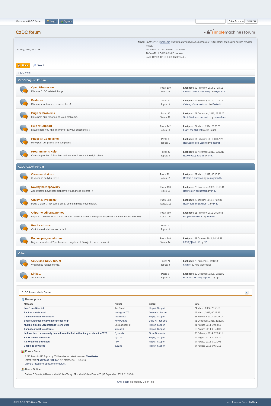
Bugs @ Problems (43, 113)
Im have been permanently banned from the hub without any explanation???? (65, 333)
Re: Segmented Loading (195, 143)
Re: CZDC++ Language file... (197, 277)
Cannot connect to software (39, 316)
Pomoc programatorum (46, 238)
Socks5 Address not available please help (46, 320)
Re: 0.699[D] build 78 (194, 155)
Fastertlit (216, 104)
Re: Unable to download (37, 337)
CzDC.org (165, 42)
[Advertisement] (135, 8)
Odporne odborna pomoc (47, 212)
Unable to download (34, 346)
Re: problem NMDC (193, 216)
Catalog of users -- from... (196, 104)
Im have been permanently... (197, 91)
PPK (210, 155)
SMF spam (123, 381)
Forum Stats (30, 351)
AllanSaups (120, 316)
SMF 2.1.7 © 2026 (22, 402)
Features (37, 100)
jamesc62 (119, 329)
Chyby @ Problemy (43, 199)
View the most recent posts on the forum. (45, 363)
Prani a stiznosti (41, 225)
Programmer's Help (44, 151)
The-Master (92, 356)
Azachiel (210, 216)
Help (228, 402)
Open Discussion (42, 87)
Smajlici (187, 265)
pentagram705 (214, 178)
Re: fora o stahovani (193, 178)
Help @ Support (41, 125)
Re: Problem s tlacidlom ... (196, 203)
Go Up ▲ (253, 402)
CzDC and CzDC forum (46, 260)
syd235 (118, 337)
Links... (36, 273)
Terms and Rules (239, 402)
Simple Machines (39, 402)
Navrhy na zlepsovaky (45, 186)
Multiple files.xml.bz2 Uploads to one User (46, 325)
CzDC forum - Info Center (37, 292)
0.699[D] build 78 (191, 242)
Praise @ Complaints (45, 138)
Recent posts (31, 299)
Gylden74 (220, 91)
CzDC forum (28, 32)
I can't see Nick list (192, 130)
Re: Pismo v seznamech (195, 191)
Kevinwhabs (220, 117)
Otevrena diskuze (42, 174)
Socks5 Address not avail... (196, 117)
